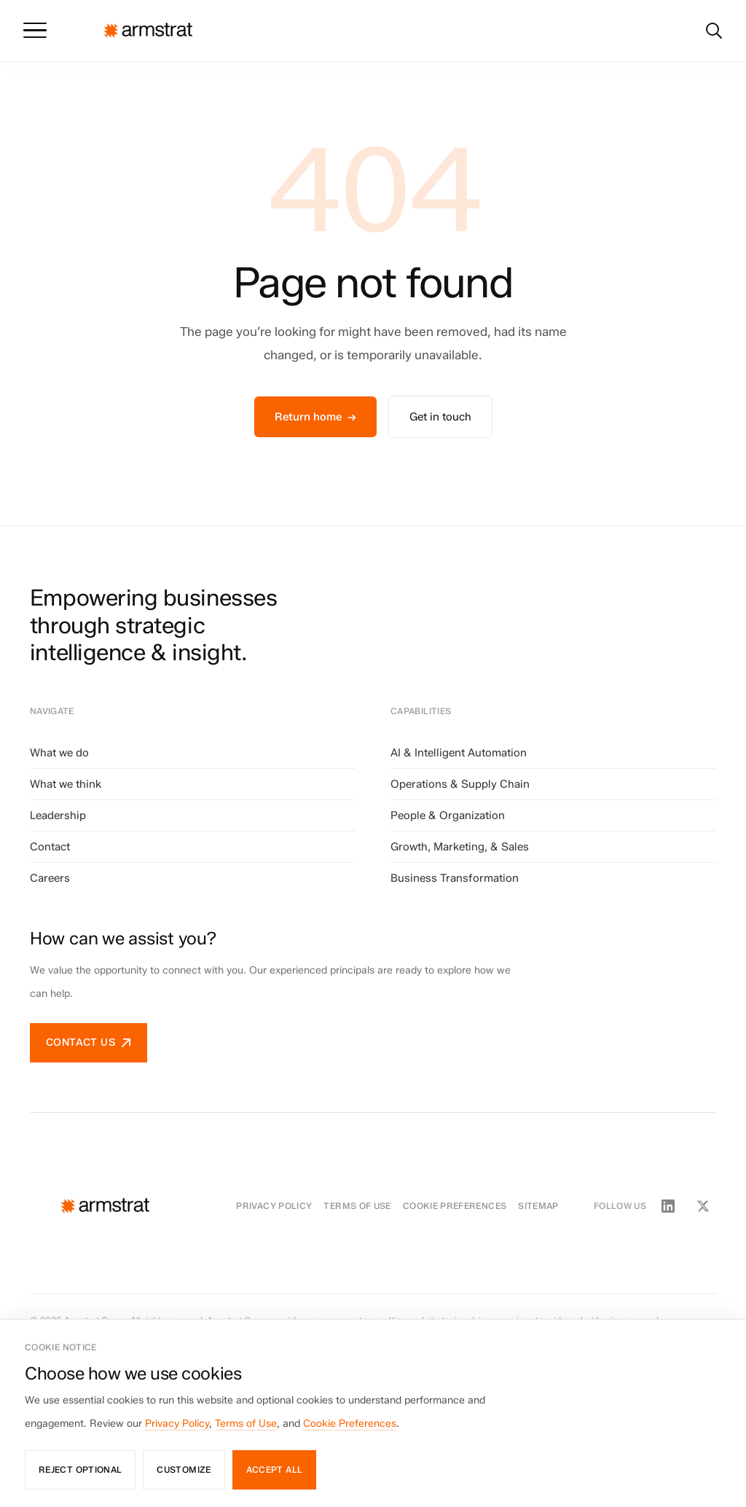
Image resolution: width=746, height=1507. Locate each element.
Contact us (88, 1042)
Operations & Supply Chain (460, 784)
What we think (65, 784)
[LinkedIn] (668, 1206)
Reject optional (80, 1469)
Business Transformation (454, 878)
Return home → (315, 416)
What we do (59, 752)
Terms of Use (356, 1205)
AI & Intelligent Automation (458, 752)
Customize (184, 1469)
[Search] (713, 30)
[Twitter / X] (703, 1206)
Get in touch (440, 416)
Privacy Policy (274, 1205)
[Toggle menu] (35, 30)
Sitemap (538, 1205)
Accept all (274, 1469)
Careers (50, 878)
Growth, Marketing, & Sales (459, 846)
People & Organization (447, 815)
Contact (50, 846)
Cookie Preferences (454, 1205)
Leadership (58, 815)
